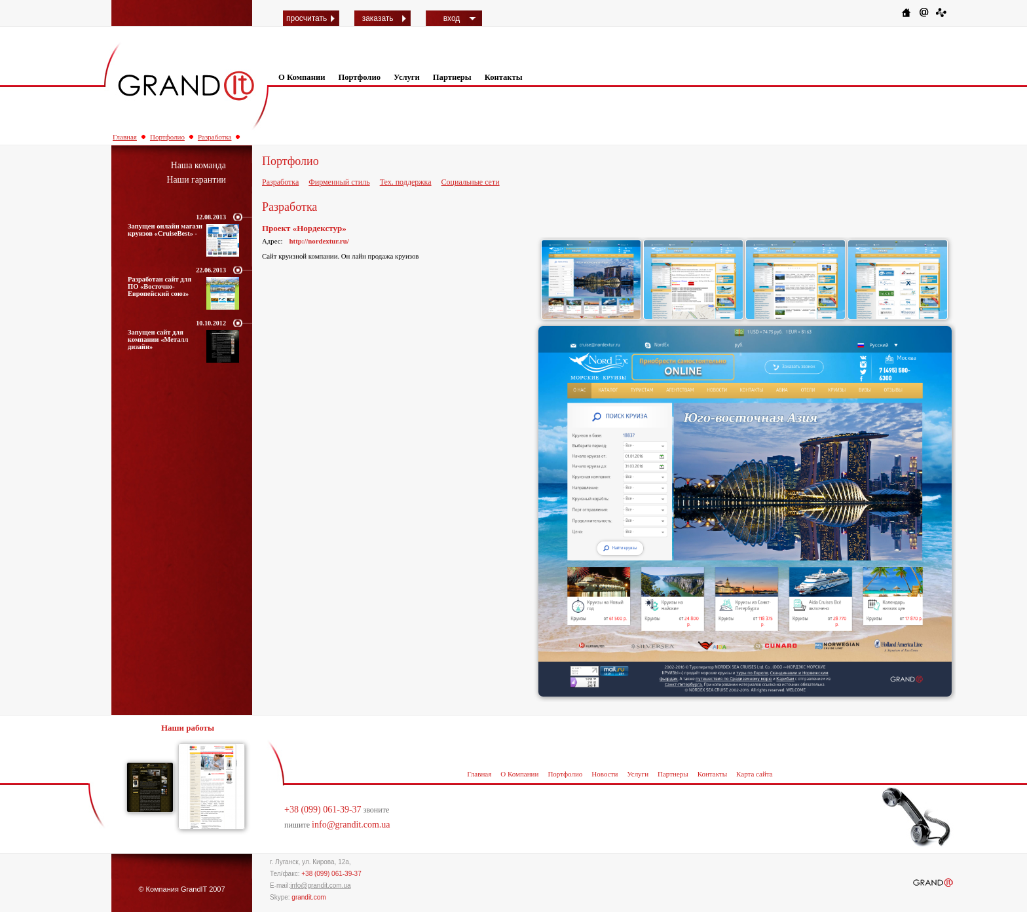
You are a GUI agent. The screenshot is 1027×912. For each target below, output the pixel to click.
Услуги (407, 77)
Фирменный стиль (338, 182)
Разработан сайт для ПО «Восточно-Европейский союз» (159, 286)
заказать (378, 18)
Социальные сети (470, 182)
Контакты (504, 77)
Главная (125, 137)
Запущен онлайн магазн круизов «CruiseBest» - (165, 230)
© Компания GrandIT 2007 (181, 889)
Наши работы (187, 728)
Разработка (215, 137)
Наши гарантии (196, 180)
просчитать (306, 18)
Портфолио (359, 77)
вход (451, 18)
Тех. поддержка (406, 182)
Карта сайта (754, 774)
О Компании (301, 77)
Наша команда (198, 165)
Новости (604, 774)
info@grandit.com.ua (351, 825)
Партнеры (452, 77)
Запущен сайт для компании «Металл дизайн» (158, 339)
